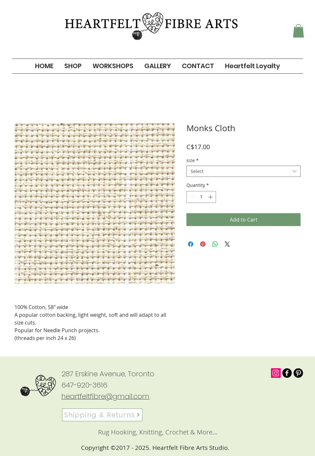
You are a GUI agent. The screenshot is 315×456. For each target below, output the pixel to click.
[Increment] (211, 197)
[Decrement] (191, 197)
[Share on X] (227, 244)
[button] (298, 31)
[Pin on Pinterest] (203, 244)
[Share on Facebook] (190, 244)
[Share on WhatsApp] (215, 244)
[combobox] (243, 171)
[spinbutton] (201, 197)
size (192, 160)
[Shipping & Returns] (102, 414)
